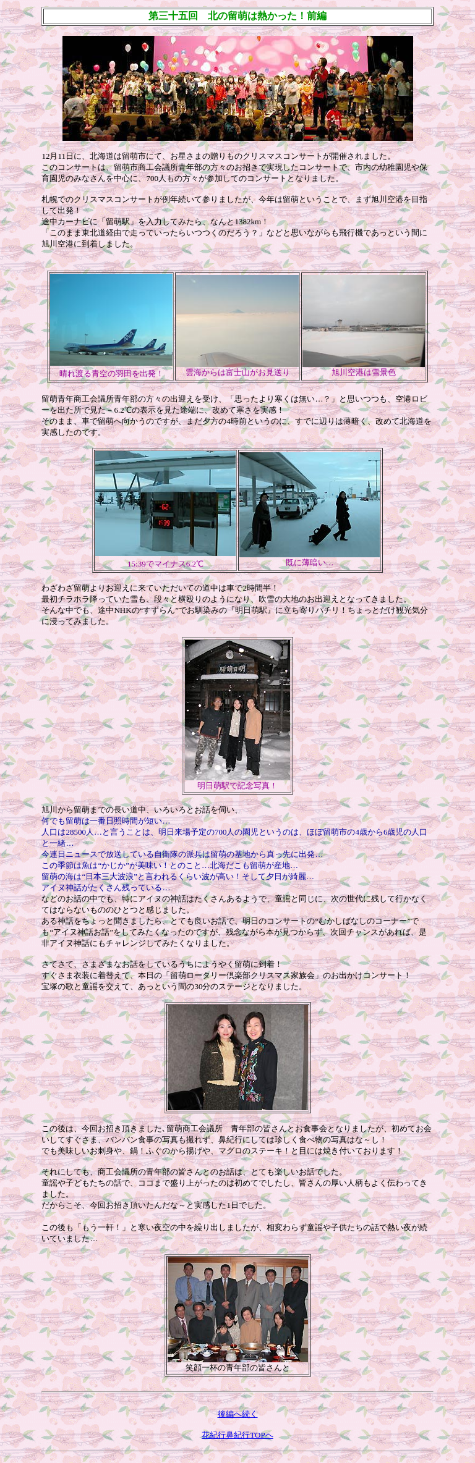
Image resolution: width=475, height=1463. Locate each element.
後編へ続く (238, 1414)
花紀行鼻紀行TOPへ (237, 1435)
